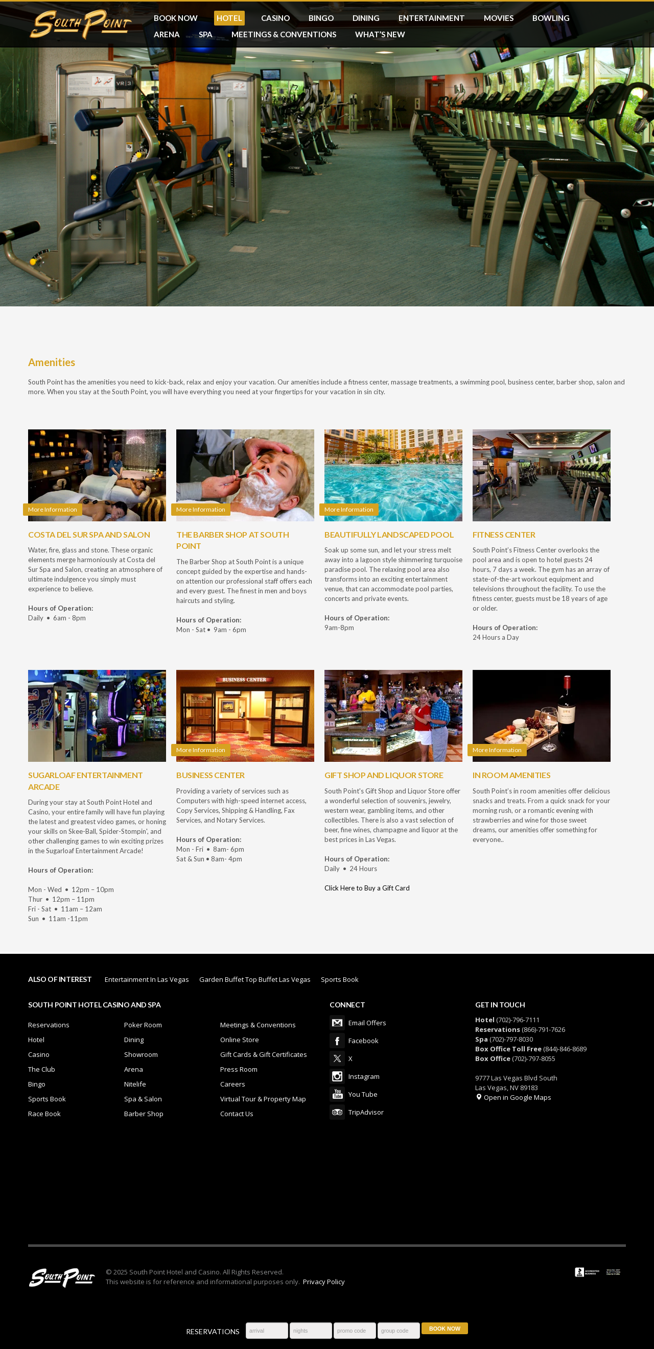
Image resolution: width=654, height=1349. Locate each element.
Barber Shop (144, 1113)
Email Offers (337, 1022)
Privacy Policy (324, 1281)
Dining (134, 1039)
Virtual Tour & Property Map (263, 1098)
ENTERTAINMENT (432, 17)
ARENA (167, 34)
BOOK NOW (176, 17)
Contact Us (236, 1113)
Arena (133, 1069)
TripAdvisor (337, 1112)
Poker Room (143, 1024)
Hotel (36, 1039)
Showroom (141, 1054)
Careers (232, 1084)
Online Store (239, 1039)
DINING (366, 17)
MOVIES (498, 17)
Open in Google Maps (513, 1097)
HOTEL (229, 17)
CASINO (275, 17)
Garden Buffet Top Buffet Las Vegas (255, 979)
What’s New (380, 34)
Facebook (337, 1040)
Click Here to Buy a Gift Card (367, 888)
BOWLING (551, 17)
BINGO (321, 17)
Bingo (36, 1084)
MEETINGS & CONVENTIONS (283, 34)
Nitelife (135, 1084)
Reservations (48, 1024)
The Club (41, 1069)
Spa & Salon (143, 1098)
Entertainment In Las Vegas (147, 979)
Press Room (239, 1069)
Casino (39, 1054)
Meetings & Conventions (258, 1024)
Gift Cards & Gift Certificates (263, 1054)
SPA (206, 34)
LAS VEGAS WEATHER (327, 1188)
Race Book (44, 1113)
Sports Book (340, 979)
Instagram (337, 1076)
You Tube (337, 1094)
